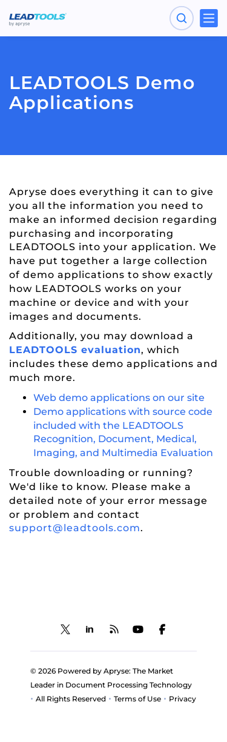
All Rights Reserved (71, 698)
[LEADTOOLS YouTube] (138, 629)
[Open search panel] (181, 18)
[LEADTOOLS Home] (38, 18)
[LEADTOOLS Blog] (114, 629)
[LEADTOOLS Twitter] (65, 629)
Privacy (182, 698)
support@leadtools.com (74, 528)
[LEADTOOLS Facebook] (162, 629)
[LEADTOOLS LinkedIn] (89, 629)
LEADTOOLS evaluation (75, 350)
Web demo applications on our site (119, 397)
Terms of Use (137, 698)
